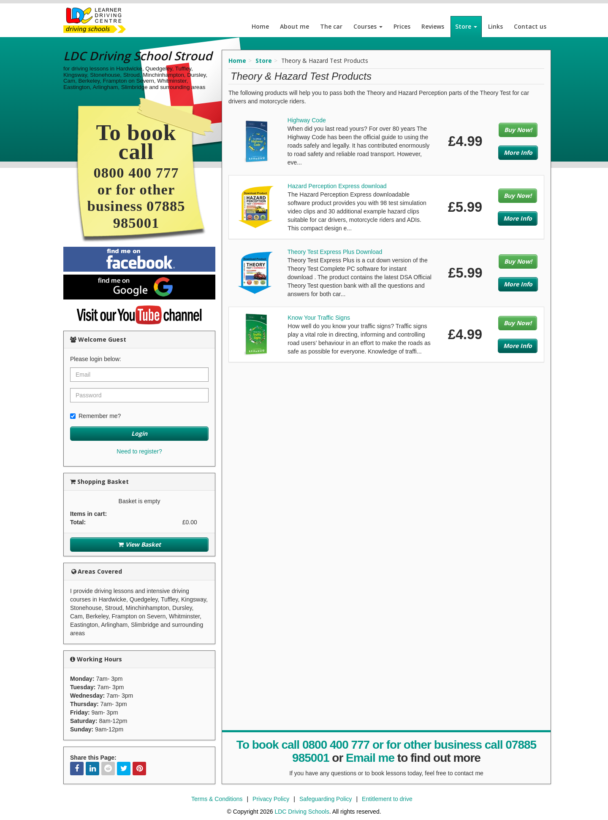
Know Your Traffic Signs (319, 317)
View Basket (139, 544)
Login (139, 433)
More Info (518, 152)
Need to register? (139, 451)
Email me (370, 757)
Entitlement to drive (387, 799)
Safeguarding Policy (325, 799)
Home (260, 26)
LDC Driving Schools (301, 811)
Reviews (432, 26)
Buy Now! (518, 130)
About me (294, 26)
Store (466, 26)
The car (331, 26)
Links (495, 26)
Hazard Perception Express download (337, 186)
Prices (402, 26)
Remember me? (95, 416)
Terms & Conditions (216, 799)
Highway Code (307, 120)
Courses (368, 26)
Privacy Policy (270, 799)
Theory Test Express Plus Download (335, 251)
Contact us (530, 26)
